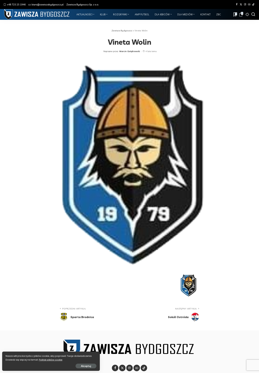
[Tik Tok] (253, 4)
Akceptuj (43, 365)
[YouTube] (249, 4)
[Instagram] (245, 4)
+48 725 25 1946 (15, 4)
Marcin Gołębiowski (129, 51)
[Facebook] (237, 4)
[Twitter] (241, 4)
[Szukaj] (253, 14)
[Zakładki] (235, 14)
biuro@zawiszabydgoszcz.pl (46, 4)
